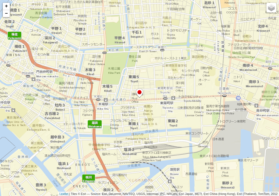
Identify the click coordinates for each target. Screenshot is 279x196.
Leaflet (63, 193)
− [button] (6, 13)
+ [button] (6, 6)
